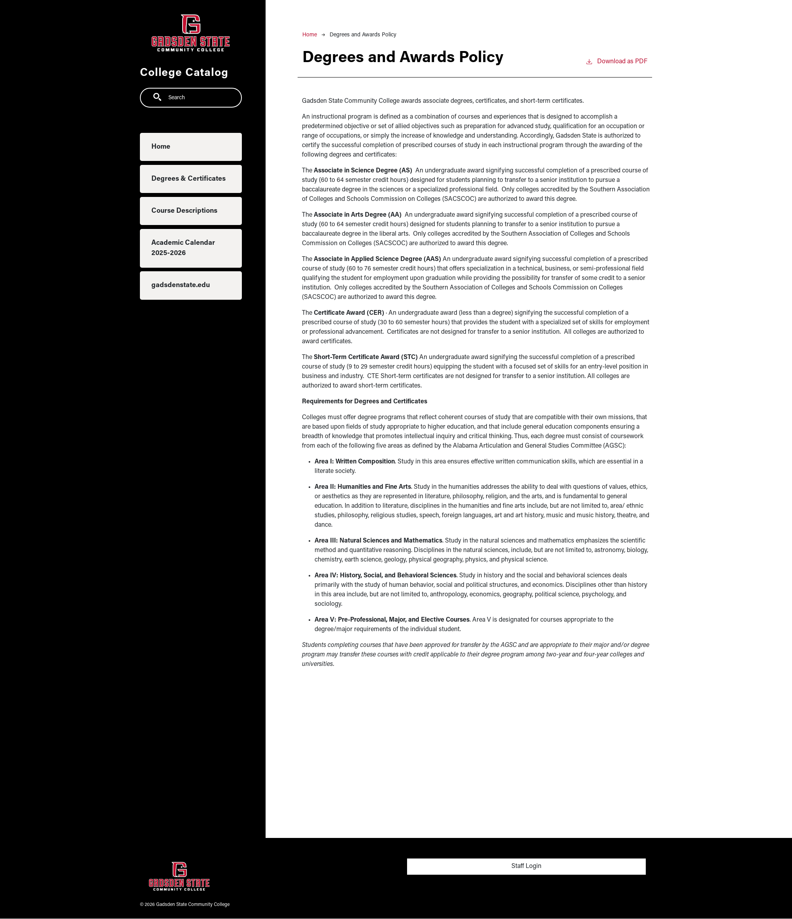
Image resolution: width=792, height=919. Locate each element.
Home (160, 147)
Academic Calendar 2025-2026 (183, 248)
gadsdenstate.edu (180, 285)
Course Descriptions (184, 211)
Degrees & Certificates (188, 179)
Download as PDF (616, 61)
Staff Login (526, 866)
